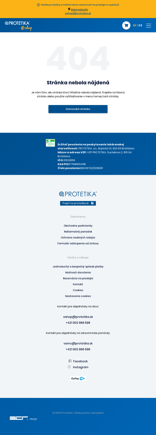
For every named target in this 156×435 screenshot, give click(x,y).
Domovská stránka (78, 109)
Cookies (78, 290)
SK (134, 25)
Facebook (78, 361)
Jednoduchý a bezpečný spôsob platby (78, 266)
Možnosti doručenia (78, 272)
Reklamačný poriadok (78, 231)
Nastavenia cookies (78, 296)
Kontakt (78, 284)
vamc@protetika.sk (78, 343)
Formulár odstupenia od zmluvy (78, 243)
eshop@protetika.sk (78, 13)
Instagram (78, 367)
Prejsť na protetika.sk (78, 203)
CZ (140, 25)
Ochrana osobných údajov (78, 237)
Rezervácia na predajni (78, 278)
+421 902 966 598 (78, 323)
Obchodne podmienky (78, 225)
